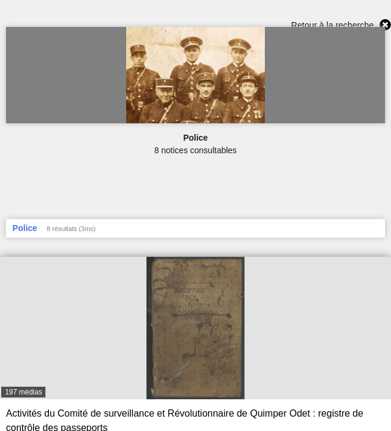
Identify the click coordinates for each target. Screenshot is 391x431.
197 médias (23, 392)
